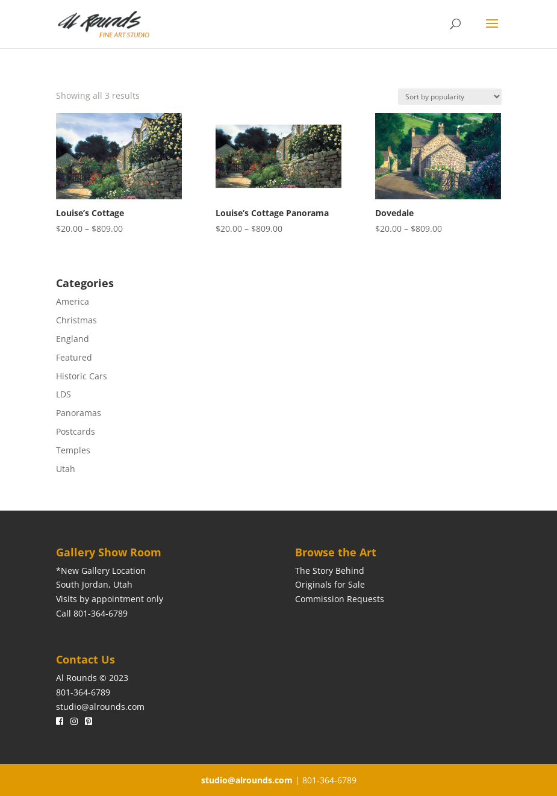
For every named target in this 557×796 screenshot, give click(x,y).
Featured (74, 357)
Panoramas (78, 412)
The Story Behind (329, 570)
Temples (73, 450)
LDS (63, 394)
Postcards (75, 431)
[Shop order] (450, 97)
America (72, 301)
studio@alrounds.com (100, 706)
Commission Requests (339, 599)
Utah (65, 468)
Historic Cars (81, 376)
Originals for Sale (330, 584)
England (72, 338)
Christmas (76, 320)
